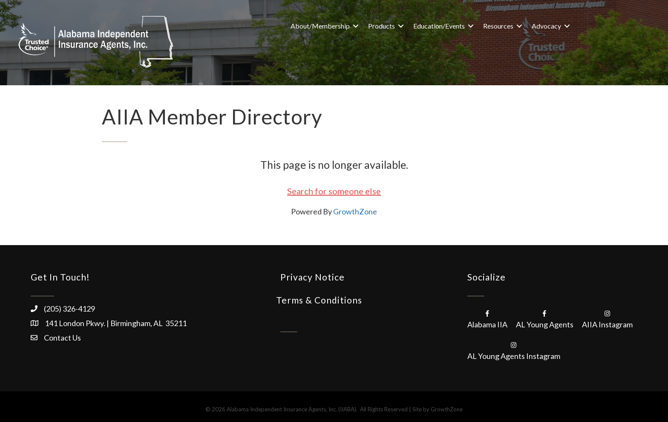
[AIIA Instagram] (607, 318)
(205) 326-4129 (69, 308)
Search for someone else (334, 191)
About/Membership (320, 26)
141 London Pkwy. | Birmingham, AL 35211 (116, 323)
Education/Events (439, 26)
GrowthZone (355, 211)
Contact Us (62, 337)
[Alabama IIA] (487, 318)
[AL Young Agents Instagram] (513, 349)
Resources (498, 26)
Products (381, 26)
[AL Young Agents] (544, 318)
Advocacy (546, 26)
